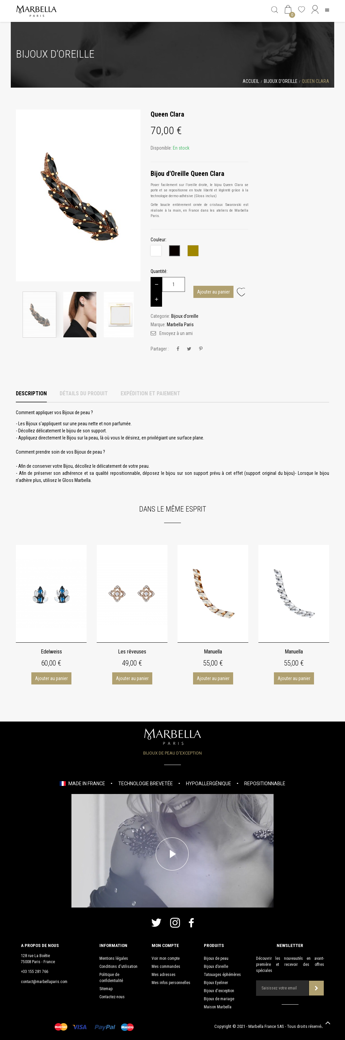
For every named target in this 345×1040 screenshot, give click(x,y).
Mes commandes (166, 966)
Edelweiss (51, 651)
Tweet (189, 349)
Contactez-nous (112, 997)
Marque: (158, 324)
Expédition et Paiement (150, 393)
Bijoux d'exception (219, 990)
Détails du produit (84, 393)
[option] (78, 195)
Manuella (213, 651)
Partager (178, 349)
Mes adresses (164, 974)
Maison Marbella (217, 1007)
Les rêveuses (132, 651)
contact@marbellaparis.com (44, 981)
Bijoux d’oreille (216, 966)
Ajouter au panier (213, 292)
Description (31, 393)
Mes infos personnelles (171, 982)
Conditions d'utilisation (118, 966)
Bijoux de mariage (219, 999)
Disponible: (161, 148)
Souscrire (316, 988)
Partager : (160, 348)
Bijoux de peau (216, 958)
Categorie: (160, 316)
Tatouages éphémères (222, 974)
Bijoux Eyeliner (216, 982)
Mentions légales (113, 958)
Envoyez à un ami (176, 333)
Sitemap (106, 988)
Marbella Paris (180, 324)
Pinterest (200, 349)
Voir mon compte (166, 958)
